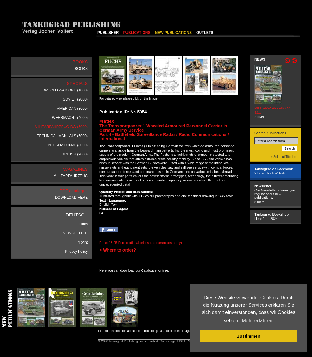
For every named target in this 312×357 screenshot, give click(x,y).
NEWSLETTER (75, 233)
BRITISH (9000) (75, 154)
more (260, 202)
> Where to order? (117, 250)
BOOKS (81, 68)
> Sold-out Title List (284, 157)
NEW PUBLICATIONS (173, 32)
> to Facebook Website (269, 173)
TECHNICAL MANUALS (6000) (62, 136)
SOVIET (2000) (75, 99)
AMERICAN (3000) (72, 108)
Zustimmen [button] (249, 336)
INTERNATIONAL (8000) (67, 145)
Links (83, 224)
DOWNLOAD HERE (71, 197)
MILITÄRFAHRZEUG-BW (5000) (61, 127)
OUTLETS (204, 32)
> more (259, 116)
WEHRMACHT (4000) (70, 118)
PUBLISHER (108, 32)
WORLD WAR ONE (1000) (66, 90)
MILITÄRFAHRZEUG (70, 176)
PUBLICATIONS (136, 32)
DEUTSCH (77, 214)
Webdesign (168, 341)
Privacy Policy (76, 251)
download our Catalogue (138, 270)
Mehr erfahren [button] (257, 320)
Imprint (82, 242)
